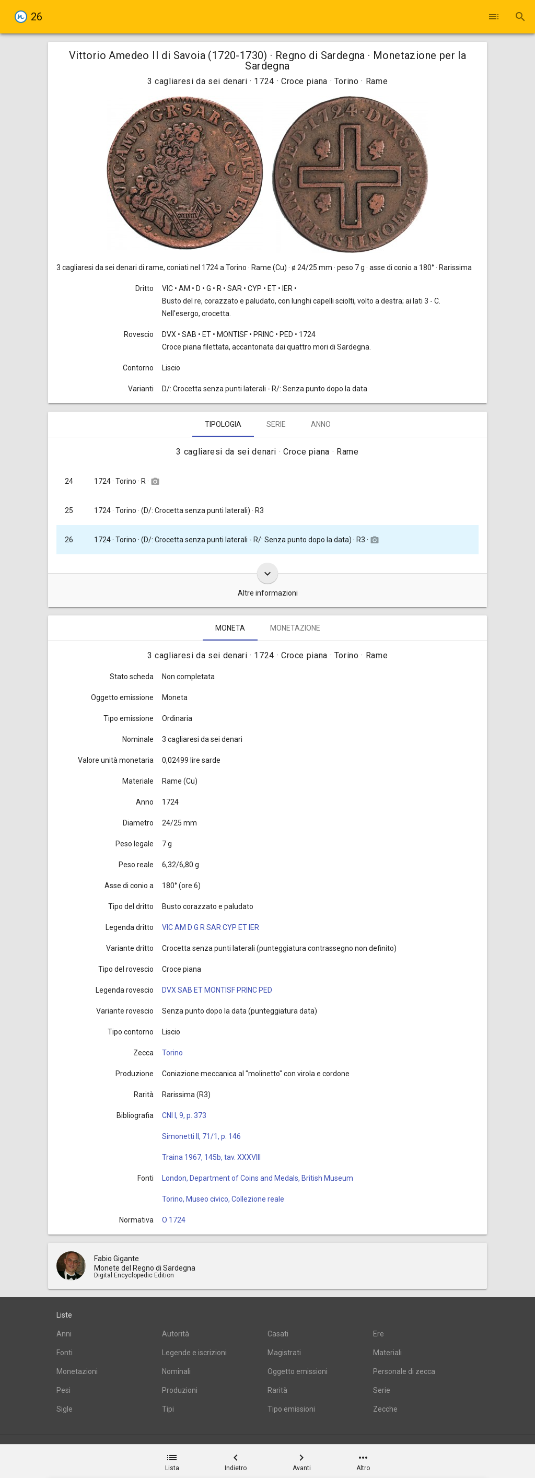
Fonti (64, 1352)
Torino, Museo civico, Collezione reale (223, 1199)
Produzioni (179, 1390)
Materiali (387, 1352)
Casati (278, 1334)
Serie (276, 424)
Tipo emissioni (291, 1409)
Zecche (385, 1409)
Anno (321, 424)
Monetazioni (77, 1371)
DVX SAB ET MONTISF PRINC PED (217, 990)
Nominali (176, 1371)
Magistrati (284, 1352)
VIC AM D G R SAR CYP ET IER (210, 927)
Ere (378, 1334)
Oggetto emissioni (298, 1371)
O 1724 (173, 1220)
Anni (64, 1334)
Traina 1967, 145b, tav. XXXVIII (211, 1157)
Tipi (168, 1409)
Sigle (64, 1409)
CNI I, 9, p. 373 (184, 1115)
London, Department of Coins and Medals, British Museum (257, 1178)
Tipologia (223, 424)
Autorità (175, 1334)
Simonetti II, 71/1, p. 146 (201, 1136)
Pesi (63, 1390)
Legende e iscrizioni (194, 1352)
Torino (172, 1053)
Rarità (277, 1390)
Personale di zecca (404, 1371)
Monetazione (295, 628)
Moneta (230, 628)
